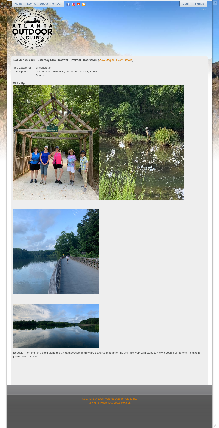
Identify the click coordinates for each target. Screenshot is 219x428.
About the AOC (50, 3)
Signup (199, 3)
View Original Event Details (116, 60)
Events (31, 3)
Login (186, 3)
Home (18, 3)
